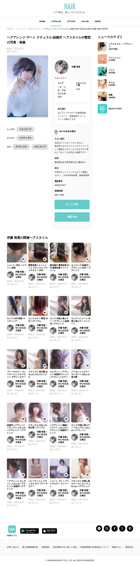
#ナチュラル (21, 146)
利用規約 (46, 547)
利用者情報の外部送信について (94, 547)
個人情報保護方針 (30, 547)
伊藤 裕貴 (76, 67)
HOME (42, 21)
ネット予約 (72, 204)
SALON (85, 21)
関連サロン (117, 547)
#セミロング (40, 146)
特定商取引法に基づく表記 (65, 547)
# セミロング (25, 129)
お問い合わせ (13, 547)
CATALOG (56, 21)
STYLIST (71, 21)
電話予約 (72, 217)
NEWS (98, 21)
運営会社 (129, 547)
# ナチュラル (25, 138)
